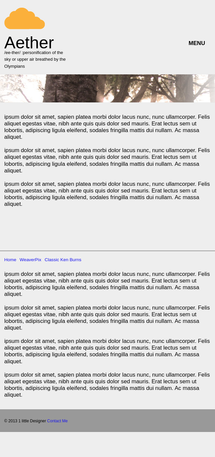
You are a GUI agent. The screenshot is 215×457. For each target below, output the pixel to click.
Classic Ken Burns (62, 253)
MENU (197, 43)
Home (10, 253)
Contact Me (57, 415)
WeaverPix (30, 253)
